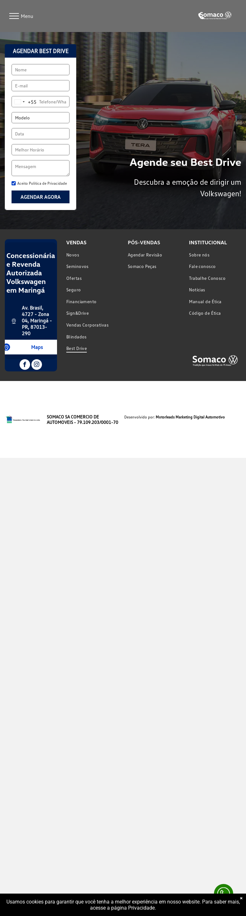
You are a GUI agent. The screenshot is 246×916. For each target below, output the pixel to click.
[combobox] (24, 101)
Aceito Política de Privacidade (42, 183)
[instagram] (36, 365)
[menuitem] (92, 255)
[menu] (14, 16)
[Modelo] (41, 117)
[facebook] (25, 365)
